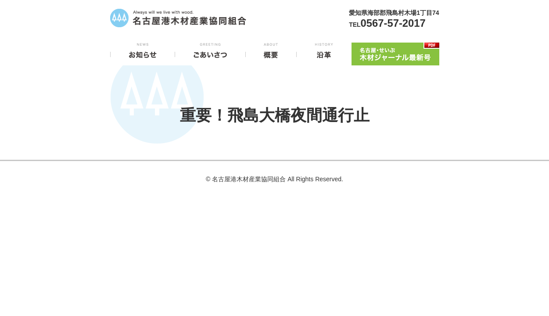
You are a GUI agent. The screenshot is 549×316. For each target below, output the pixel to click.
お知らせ (142, 52)
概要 (271, 52)
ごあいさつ (210, 52)
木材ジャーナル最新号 (395, 52)
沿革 (324, 52)
